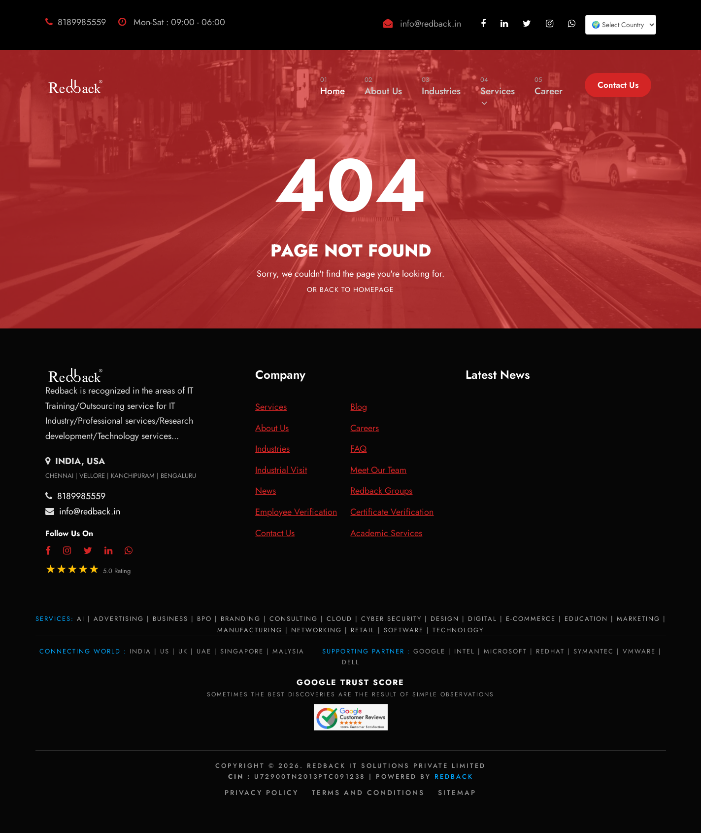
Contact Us (618, 85)
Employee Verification (296, 512)
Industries (441, 86)
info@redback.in (430, 23)
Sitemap (457, 792)
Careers (364, 428)
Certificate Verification (392, 512)
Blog (358, 406)
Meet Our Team (378, 470)
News (265, 490)
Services (497, 90)
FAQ (358, 448)
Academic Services (386, 533)
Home (332, 86)
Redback (453, 776)
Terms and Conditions (368, 792)
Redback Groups (381, 490)
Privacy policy (262, 792)
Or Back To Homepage (350, 289)
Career (548, 86)
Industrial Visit (281, 470)
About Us (383, 86)
